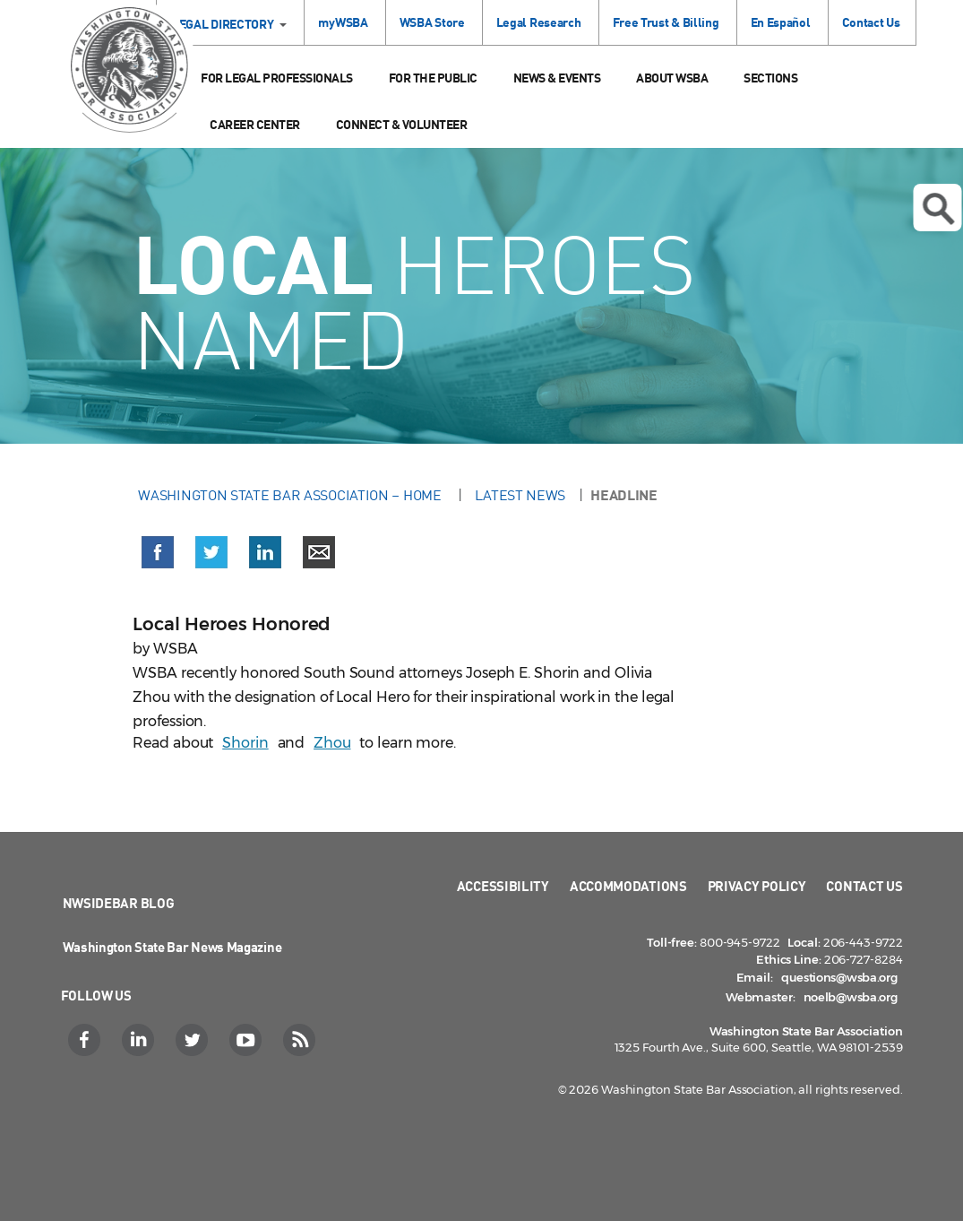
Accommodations (628, 886)
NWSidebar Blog (119, 903)
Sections (770, 77)
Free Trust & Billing (666, 22)
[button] (157, 556)
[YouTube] (247, 1039)
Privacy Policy (757, 886)
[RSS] (301, 1039)
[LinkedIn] (140, 1039)
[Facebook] (86, 1039)
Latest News (520, 495)
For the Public (433, 77)
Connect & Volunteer (402, 124)
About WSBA (672, 77)
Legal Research (538, 22)
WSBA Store (432, 22)
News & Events (557, 77)
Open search (938, 209)
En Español (781, 22)
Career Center (255, 124)
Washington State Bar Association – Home (291, 495)
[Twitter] (194, 1039)
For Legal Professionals (277, 77)
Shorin (245, 742)
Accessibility (503, 886)
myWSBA (342, 22)
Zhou (332, 742)
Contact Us (871, 22)
